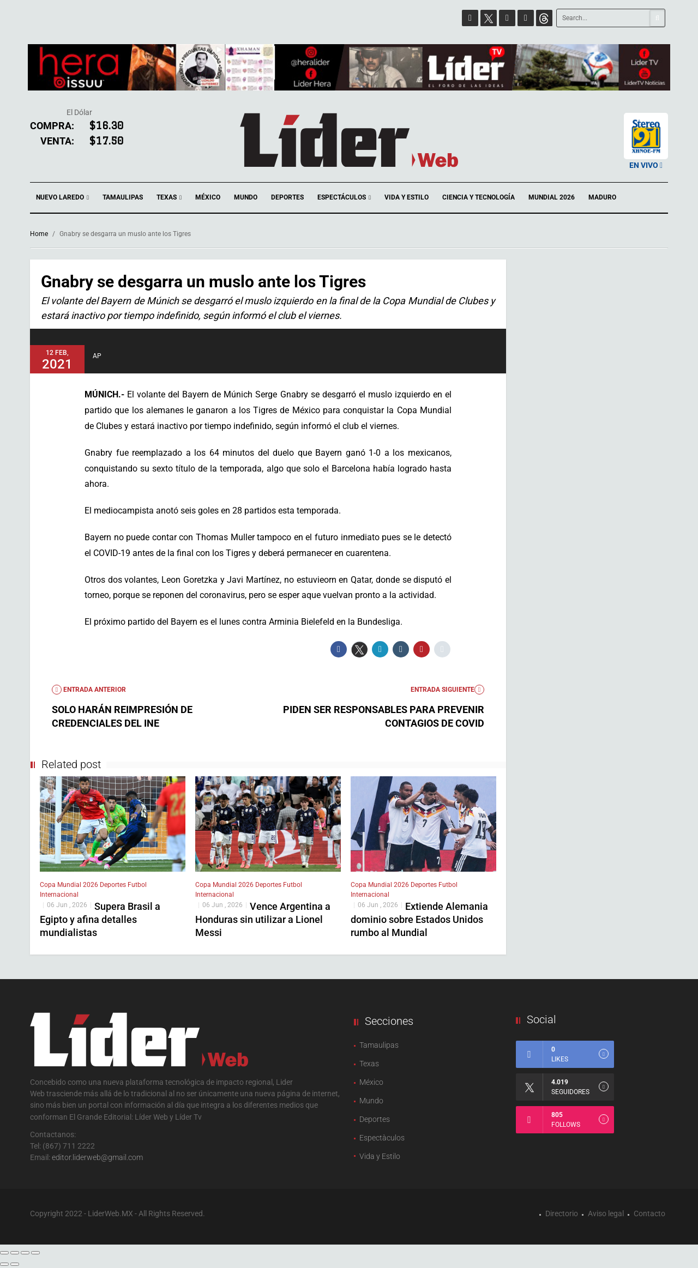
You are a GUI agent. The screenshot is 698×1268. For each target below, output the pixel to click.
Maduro (602, 197)
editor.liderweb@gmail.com (97, 1157)
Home (39, 234)
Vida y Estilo (406, 197)
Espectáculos (344, 197)
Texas (169, 197)
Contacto (649, 1213)
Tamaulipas (123, 197)
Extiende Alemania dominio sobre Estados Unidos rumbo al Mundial (419, 919)
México (207, 197)
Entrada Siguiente (447, 690)
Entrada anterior (89, 690)
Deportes (287, 197)
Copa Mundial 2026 (70, 885)
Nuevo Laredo (62, 197)
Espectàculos (382, 1137)
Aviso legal (606, 1213)
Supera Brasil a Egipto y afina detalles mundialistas (100, 919)
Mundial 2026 (551, 197)
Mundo (245, 197)
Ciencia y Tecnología (478, 197)
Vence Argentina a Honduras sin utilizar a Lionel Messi (262, 919)
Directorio (561, 1213)
